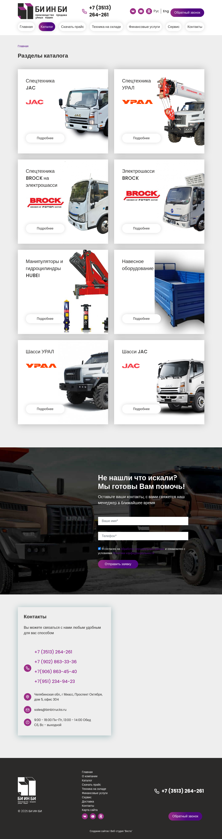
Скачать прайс (72, 26)
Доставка (88, 801)
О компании (89, 776)
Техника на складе (106, 26)
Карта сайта (89, 810)
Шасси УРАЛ (40, 351)
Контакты (195, 26)
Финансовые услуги (144, 26)
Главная (26, 26)
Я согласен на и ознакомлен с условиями (141, 551)
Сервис (173, 26)
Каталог (47, 26)
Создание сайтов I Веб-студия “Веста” (111, 831)
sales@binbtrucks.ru (50, 709)
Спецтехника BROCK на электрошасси (42, 178)
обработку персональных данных (142, 549)
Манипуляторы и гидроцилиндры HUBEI (44, 268)
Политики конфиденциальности (133, 553)
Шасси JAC (135, 351)
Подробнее (45, 138)
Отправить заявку (118, 564)
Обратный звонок (187, 12)
